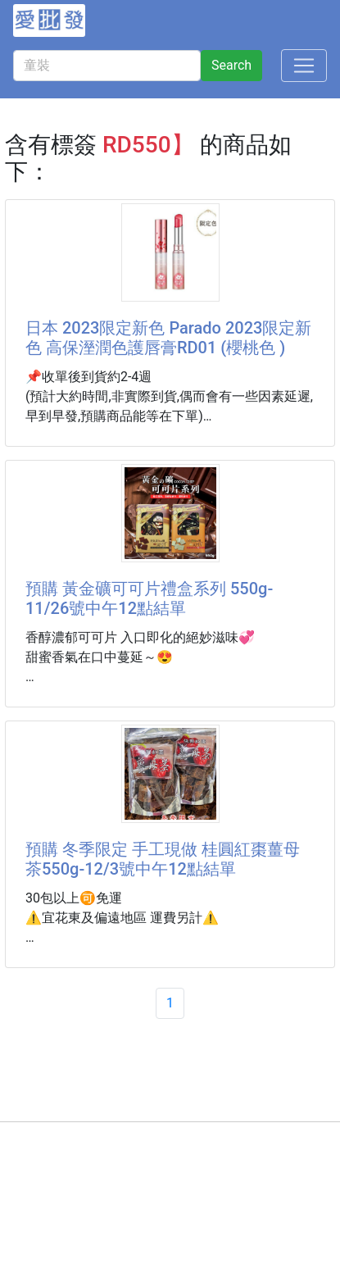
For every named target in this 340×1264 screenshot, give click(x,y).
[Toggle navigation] (304, 65)
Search (231, 65)
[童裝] (107, 65)
